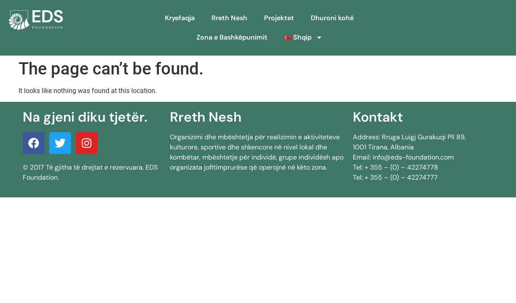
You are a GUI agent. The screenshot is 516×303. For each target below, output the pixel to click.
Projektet (279, 17)
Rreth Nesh (229, 17)
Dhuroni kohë (332, 17)
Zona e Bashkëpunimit (231, 37)
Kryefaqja (180, 17)
